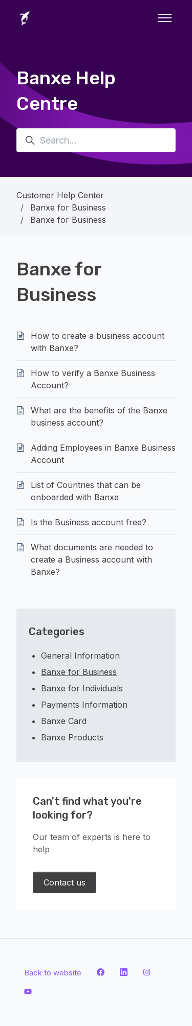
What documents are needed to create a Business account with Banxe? (92, 559)
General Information (80, 655)
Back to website (52, 972)
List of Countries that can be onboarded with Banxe (86, 491)
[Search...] (96, 140)
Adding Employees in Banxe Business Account (103, 453)
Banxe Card (64, 721)
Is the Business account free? (88, 522)
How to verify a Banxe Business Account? (93, 379)
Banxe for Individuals (82, 688)
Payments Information (84, 704)
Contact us (65, 882)
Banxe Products (72, 737)
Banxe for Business (68, 207)
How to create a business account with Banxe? (97, 342)
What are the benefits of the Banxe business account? (99, 416)
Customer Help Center (60, 195)
